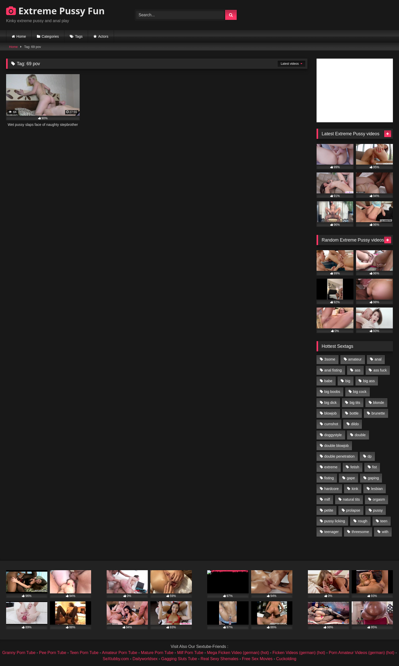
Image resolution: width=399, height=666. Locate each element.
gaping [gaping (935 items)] (373, 478)
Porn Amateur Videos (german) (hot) (361, 652)
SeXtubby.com (116, 659)
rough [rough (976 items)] (362, 521)
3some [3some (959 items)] (329, 359)
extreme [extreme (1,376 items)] (330, 467)
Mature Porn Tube (157, 652)
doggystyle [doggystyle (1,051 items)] (333, 435)
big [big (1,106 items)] (347, 381)
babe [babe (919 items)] (328, 381)
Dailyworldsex (145, 659)
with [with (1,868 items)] (385, 532)
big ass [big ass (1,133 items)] (369, 381)
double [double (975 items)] (360, 435)
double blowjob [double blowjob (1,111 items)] (336, 446)
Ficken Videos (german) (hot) (299, 652)
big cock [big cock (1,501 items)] (360, 392)
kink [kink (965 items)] (355, 489)
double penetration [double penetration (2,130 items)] (339, 456)
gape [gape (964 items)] (351, 478)
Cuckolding (286, 659)
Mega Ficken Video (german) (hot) (238, 652)
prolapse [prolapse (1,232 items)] (353, 510)
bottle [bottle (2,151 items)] (354, 413)
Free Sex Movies (257, 659)
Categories (50, 36)
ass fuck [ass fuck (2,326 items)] (380, 370)
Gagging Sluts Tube (179, 659)
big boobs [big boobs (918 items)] (332, 392)
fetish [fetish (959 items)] (354, 467)
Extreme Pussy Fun (55, 11)
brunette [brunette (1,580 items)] (378, 413)
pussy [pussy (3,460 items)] (378, 510)
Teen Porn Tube (84, 652)
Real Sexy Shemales (219, 659)
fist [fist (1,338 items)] (374, 467)
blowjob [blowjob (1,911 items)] (330, 413)
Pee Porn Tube (52, 652)
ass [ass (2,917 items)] (357, 370)
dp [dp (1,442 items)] (369, 456)
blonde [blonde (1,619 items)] (378, 403)
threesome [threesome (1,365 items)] (360, 532)
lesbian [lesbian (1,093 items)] (377, 489)
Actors (103, 36)
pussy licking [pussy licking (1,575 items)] (334, 521)
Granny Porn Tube (19, 652)
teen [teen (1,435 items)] (383, 521)
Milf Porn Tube (190, 652)
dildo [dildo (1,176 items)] (355, 424)
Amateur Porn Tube (119, 652)
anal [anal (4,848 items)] (378, 359)
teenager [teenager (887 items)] (331, 532)
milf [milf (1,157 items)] (327, 499)
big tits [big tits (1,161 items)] (355, 403)
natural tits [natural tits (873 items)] (351, 499)
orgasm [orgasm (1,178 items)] (379, 499)
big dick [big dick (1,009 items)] (330, 403)
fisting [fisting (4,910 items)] (329, 478)
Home (21, 36)
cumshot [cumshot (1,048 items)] (331, 424)
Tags (79, 36)
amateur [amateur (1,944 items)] (355, 359)
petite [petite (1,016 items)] (328, 510)
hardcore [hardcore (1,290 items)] (331, 489)
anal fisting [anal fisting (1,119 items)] (333, 370)
